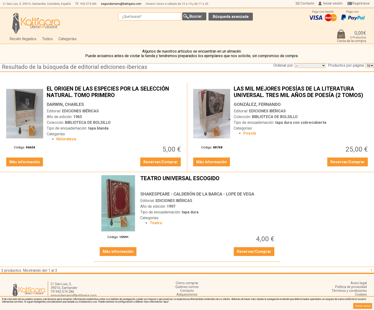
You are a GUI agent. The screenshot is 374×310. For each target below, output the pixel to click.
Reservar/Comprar (160, 162)
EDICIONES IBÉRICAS (80, 111)
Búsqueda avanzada (231, 16)
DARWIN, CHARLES (65, 104)
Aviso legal (359, 283)
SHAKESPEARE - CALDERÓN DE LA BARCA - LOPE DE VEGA (197, 193)
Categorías (67, 39)
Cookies (361, 294)
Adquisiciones (187, 294)
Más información (24, 162)
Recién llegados (23, 39)
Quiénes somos (187, 287)
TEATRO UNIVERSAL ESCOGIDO (207, 182)
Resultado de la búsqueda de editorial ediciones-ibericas (74, 67)
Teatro (156, 223)
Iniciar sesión (333, 3)
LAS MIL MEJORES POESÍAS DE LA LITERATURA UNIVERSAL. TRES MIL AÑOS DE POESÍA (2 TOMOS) (301, 92)
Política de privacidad (351, 287)
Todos (47, 39)
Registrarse (361, 3)
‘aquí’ (166, 301)
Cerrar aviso (363, 306)
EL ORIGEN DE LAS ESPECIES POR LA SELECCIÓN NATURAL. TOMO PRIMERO (114, 92)
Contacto (307, 3)
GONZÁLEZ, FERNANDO (257, 104)
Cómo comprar (187, 283)
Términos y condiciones (349, 291)
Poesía (249, 133)
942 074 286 (88, 3)
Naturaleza (66, 139)
